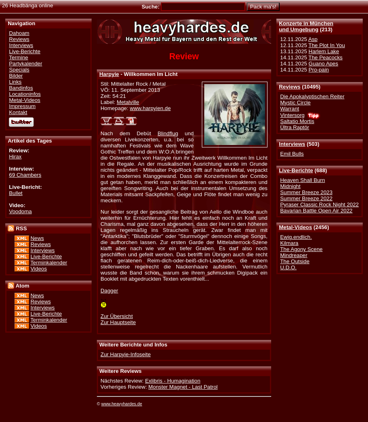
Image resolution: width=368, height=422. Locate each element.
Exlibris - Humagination (172, 381)
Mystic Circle (295, 103)
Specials (19, 70)
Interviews (292, 144)
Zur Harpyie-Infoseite (126, 354)
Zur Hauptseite (118, 322)
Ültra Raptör (294, 127)
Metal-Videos (295, 227)
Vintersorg (292, 115)
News (37, 238)
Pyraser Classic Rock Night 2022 (319, 204)
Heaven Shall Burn (302, 180)
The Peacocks (325, 57)
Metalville (128, 102)
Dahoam (19, 33)
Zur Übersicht (117, 316)
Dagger (109, 291)
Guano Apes (323, 64)
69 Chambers (25, 175)
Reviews (289, 87)
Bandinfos (21, 88)
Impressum (22, 106)
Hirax (15, 157)
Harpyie (109, 74)
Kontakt (18, 112)
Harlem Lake (323, 51)
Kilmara (289, 243)
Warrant (289, 109)
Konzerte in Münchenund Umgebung (306, 26)
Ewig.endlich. (296, 237)
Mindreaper (293, 255)
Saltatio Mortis (297, 121)
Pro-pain (318, 70)
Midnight (290, 186)
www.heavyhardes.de (121, 403)
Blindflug (168, 133)
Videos (38, 269)
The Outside (294, 261)
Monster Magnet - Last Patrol (183, 387)
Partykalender (25, 64)
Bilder (16, 76)
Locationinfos (25, 94)
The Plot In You (326, 45)
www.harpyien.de (150, 108)
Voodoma (20, 211)
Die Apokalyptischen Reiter (312, 96)
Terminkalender (48, 263)
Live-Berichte (296, 170)
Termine (18, 57)
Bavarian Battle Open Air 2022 (316, 211)
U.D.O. (288, 267)
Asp (313, 39)
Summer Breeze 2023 (306, 192)
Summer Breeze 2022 (306, 198)
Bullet (15, 193)
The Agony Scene (301, 249)
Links (15, 82)
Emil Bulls (292, 154)
